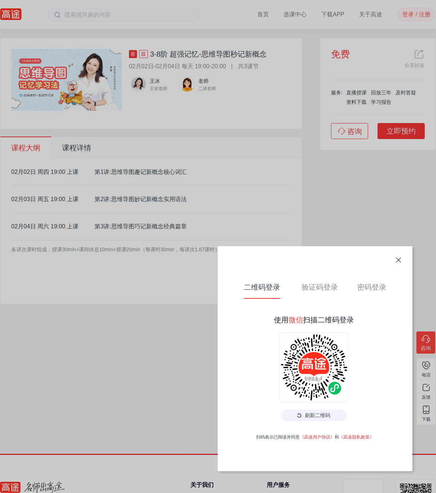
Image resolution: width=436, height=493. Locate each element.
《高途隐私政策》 (288, 324)
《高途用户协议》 (249, 324)
